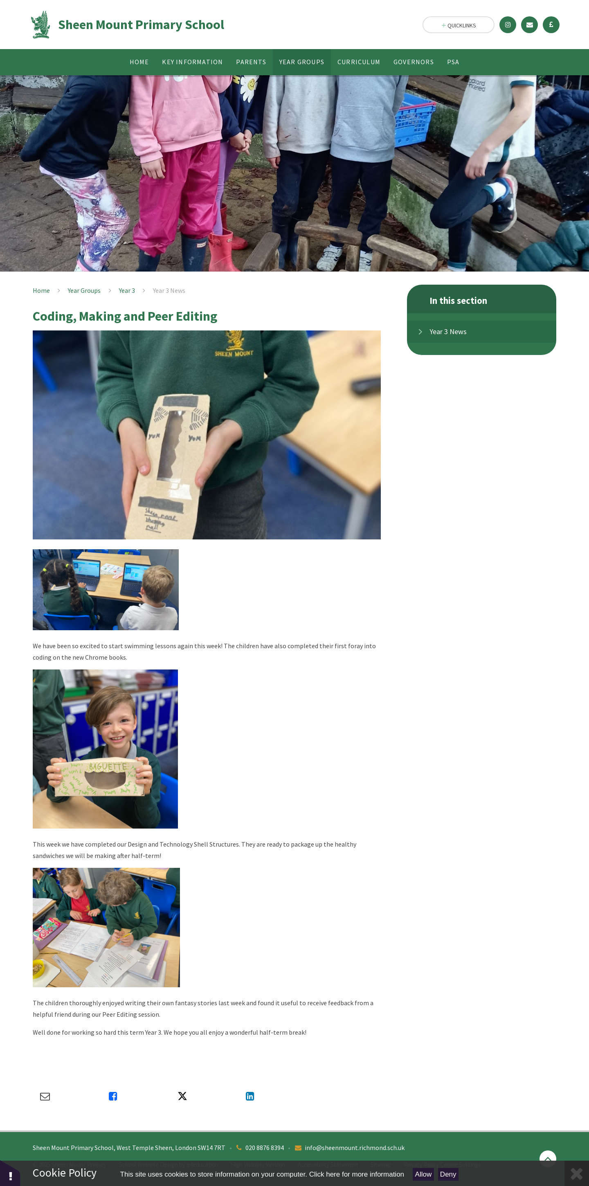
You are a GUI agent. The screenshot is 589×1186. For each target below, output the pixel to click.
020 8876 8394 (264, 1147)
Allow (423, 1174)
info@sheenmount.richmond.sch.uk (355, 1147)
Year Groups (84, 290)
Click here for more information (356, 1174)
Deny (448, 1174)
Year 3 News (169, 290)
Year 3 (127, 290)
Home (41, 290)
